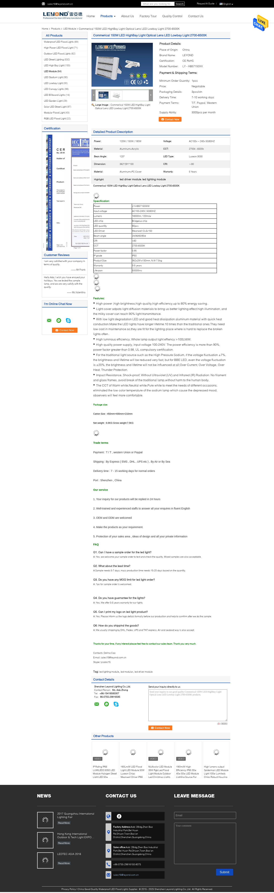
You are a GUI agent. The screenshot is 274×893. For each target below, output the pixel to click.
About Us (127, 16)
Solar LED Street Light (55, 106)
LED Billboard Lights (54, 94)
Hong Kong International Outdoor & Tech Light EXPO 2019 (74, 836)
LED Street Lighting (54, 59)
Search (180, 3)
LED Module (69, 28)
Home (91, 16)
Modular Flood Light (54, 112)
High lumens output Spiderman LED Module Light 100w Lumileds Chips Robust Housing (216, 771)
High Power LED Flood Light (58, 47)
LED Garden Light (53, 100)
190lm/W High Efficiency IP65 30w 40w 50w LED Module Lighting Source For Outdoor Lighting (187, 773)
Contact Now (172, 119)
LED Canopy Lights (54, 89)
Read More (64, 822)
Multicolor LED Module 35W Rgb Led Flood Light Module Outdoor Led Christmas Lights (160, 771)
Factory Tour (148, 16)
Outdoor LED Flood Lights (57, 53)
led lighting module (109, 671)
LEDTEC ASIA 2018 (69, 853)
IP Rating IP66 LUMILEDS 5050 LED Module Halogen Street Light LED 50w (105, 771)
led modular (127, 671)
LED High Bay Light (54, 65)
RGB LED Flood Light (55, 118)
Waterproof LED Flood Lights (59, 41)
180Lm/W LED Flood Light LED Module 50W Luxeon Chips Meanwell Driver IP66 (132, 771)
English (228, 4)
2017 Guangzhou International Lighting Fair (75, 815)
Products (106, 16)
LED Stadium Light (53, 77)
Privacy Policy (68, 889)
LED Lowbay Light (53, 83)
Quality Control (172, 16)
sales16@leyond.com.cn (60, 3)
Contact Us (195, 16)
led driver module (144, 671)
